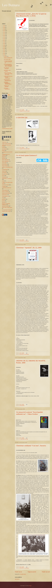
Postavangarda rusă (5, 196)
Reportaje (3, 202)
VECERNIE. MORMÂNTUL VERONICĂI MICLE (7, 83)
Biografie (3, 156)
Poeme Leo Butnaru (5, 191)
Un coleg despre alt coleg (23, 439)
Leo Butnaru (11, 5)
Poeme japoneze (5, 190)
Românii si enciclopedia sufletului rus (6, 204)
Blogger (30, 585)
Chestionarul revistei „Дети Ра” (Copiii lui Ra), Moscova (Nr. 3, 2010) (31, 15)
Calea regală (4, 162)
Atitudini (3, 150)
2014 (4, 35)
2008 (4, 25)
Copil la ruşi (4, 171)
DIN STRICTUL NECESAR (6, 68)
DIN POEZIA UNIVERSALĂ (7, 89)
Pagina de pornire (32, 571)
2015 (4, 37)
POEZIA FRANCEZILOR (8, 57)
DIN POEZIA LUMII (7, 59)
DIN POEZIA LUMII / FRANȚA (7, 71)
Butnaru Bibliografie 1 (5, 161)
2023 (4, 50)
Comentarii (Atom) (23, 574)
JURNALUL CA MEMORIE (6, 86)
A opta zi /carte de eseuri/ (6, 143)
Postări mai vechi (46, 571)
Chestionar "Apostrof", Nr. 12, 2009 (28, 248)
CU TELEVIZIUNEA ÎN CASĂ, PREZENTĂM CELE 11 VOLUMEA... (8, 65)
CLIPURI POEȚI (4, 169)
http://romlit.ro (17, 579)
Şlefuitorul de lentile (5, 206)
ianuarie (5, 56)
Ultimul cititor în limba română (7, 207)
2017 (4, 40)
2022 (4, 48)
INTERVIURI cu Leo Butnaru (24, 354)
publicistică (4, 199)
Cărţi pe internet (4, 165)
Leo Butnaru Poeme (5, 184)
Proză (3, 197)
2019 (4, 43)
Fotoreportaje (4, 177)
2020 (4, 45)
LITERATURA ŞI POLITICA (6, 187)
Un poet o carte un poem (6, 211)
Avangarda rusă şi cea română (24, 148)
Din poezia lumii (4, 174)
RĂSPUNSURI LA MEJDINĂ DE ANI (7, 80)
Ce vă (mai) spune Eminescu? (26, 155)
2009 (4, 27)
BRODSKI (3, 158)
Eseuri (3, 175)
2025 (4, 53)
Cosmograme (4, 172)
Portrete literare (4, 194)
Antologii (3, 147)
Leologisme (4, 186)
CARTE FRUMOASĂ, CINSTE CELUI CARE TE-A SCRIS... (8, 73)
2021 (4, 46)
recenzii (3, 200)
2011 (4, 30)
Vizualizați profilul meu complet (7, 128)
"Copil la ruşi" (4, 142)
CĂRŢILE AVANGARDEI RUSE (7, 167)
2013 (4, 33)
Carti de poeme (21, 405)
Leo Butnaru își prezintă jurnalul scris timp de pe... (8, 61)
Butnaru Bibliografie (5, 159)
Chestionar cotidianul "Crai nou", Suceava (31, 446)
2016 (4, 38)
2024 (4, 51)
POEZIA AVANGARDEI (6, 193)
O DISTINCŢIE (21, 118)
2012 (4, 32)
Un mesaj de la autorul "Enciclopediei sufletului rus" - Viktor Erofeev (29, 413)
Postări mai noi (18, 571)
